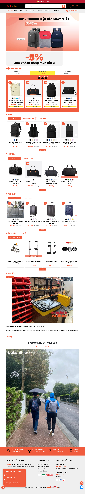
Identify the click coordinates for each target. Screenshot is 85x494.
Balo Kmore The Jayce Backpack (15, 143)
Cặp (21, 10)
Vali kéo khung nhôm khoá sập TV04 (15, 222)
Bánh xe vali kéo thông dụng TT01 (69, 262)
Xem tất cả (42, 110)
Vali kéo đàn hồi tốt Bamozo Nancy (69, 222)
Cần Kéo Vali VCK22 (51, 261)
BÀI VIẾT (10, 273)
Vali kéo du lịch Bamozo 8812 (33, 221)
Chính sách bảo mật (43, 464)
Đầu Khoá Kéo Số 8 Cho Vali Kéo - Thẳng (15, 262)
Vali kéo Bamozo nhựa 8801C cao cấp (51, 222)
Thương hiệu (47, 10)
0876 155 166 (61, 466)
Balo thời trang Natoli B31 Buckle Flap (33, 143)
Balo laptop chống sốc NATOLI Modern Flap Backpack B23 (69, 143)
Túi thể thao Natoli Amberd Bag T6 (33, 101)
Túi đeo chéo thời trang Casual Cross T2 (69, 101)
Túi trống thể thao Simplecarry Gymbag (51, 182)
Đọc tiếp (9, 336)
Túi (26, 10)
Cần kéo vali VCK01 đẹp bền (33, 261)
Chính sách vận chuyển (43, 466)
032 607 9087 (61, 474)
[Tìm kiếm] (63, 6)
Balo (15, 10)
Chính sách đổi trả (42, 469)
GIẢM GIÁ (56, 10)
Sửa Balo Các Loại (10, 479)
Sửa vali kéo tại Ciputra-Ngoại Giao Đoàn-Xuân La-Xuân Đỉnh (25, 326)
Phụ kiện (32, 10)
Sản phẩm (74, 7)
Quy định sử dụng (42, 471)
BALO (9, 114)
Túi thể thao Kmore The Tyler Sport (15, 182)
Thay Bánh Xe (9, 475)
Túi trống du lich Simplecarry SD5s (69, 182)
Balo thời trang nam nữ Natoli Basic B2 (51, 101)
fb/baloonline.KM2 (42, 346)
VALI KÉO (11, 194)
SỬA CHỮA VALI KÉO (16, 233)
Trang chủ (10, 10)
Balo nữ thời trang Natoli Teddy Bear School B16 (16, 101)
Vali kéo (39, 10)
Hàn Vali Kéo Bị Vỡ (10, 477)
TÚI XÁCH (11, 154)
